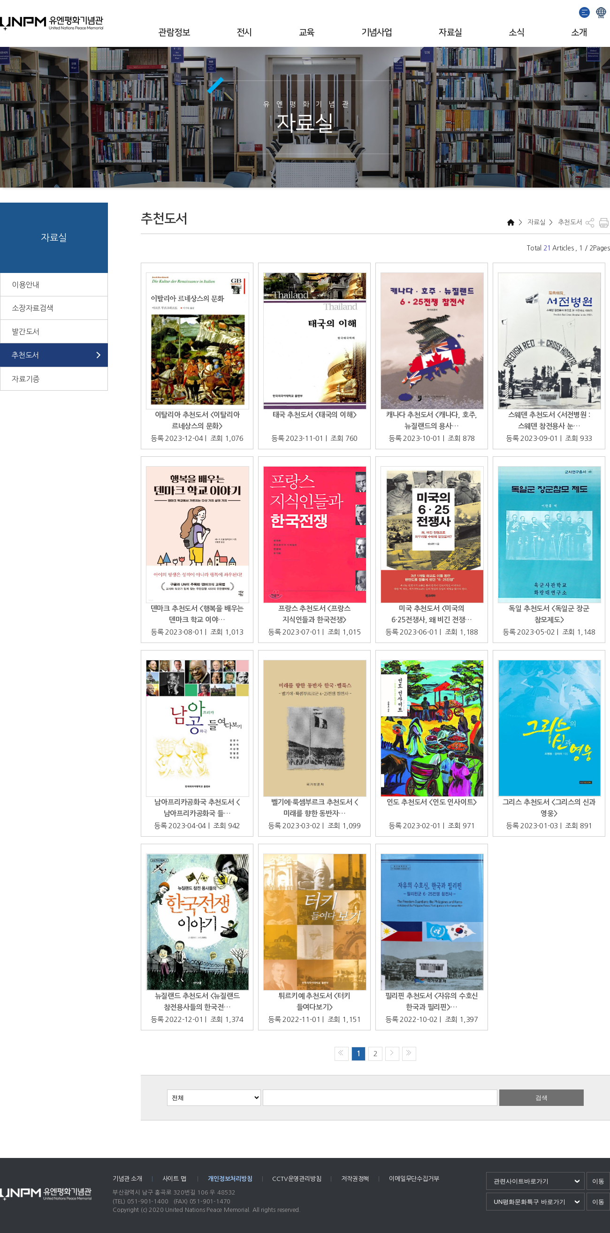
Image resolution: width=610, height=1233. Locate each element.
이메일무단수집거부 (414, 1179)
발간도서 (25, 331)
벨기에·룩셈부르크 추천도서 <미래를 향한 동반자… (314, 808)
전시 (244, 33)
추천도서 (25, 355)
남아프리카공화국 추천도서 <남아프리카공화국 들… (196, 808)
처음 (342, 1054)
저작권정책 (355, 1179)
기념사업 (376, 33)
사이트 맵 (175, 1179)
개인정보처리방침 (230, 1179)
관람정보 (174, 33)
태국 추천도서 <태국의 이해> (315, 414)
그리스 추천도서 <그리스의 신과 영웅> (549, 808)
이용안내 (25, 284)
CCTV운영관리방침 (296, 1179)
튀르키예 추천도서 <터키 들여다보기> (314, 1001)
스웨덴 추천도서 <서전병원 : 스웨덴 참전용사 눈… (549, 420)
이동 (598, 1181)
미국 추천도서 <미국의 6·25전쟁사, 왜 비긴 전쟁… (431, 614)
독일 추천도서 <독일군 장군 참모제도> (549, 614)
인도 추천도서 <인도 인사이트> (432, 802)
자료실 (450, 33)
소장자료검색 (32, 308)
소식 (516, 33)
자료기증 (25, 379)
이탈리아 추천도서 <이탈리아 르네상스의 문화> (197, 420)
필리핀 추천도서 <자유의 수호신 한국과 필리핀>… (432, 1001)
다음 (392, 1054)
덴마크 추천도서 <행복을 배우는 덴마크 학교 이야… (197, 614)
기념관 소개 (127, 1179)
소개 (579, 33)
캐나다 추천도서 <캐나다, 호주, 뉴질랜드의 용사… (431, 420)
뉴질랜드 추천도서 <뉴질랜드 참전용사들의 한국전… (197, 1001)
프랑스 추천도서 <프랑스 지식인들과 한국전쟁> (314, 614)
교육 (306, 33)
